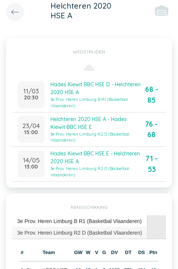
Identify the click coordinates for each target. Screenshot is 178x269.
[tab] (79, 221)
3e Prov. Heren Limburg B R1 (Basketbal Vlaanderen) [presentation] (79, 221)
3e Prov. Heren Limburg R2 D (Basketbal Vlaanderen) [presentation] (79, 233)
